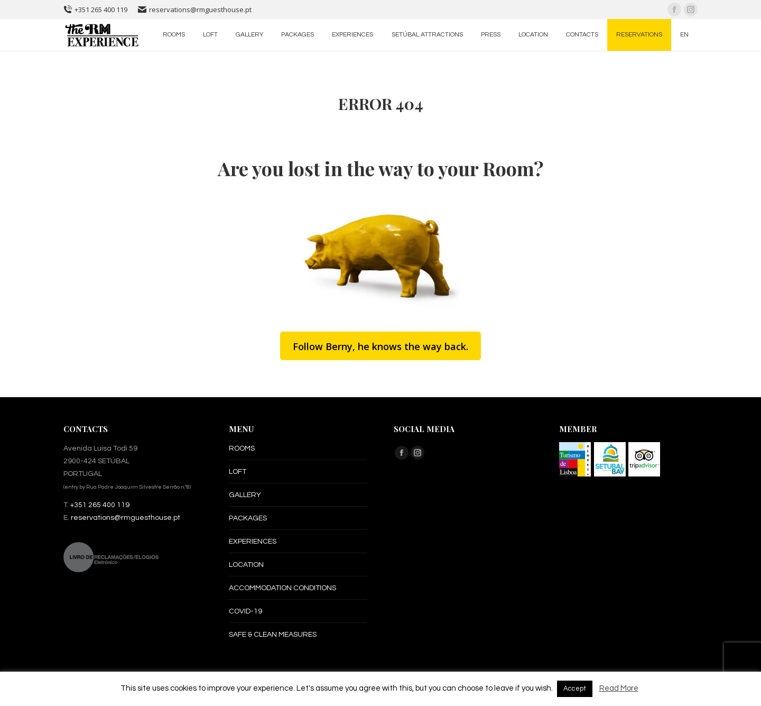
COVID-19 (245, 611)
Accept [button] (574, 688)
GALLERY (245, 495)
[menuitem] (174, 35)
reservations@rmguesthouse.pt (195, 9)
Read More (618, 688)
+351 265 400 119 (95, 9)
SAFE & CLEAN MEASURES (273, 634)
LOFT (237, 471)
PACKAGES (248, 518)
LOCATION (246, 565)
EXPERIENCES (252, 541)
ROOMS (242, 448)
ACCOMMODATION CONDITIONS (282, 588)
